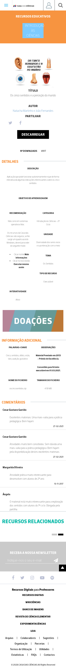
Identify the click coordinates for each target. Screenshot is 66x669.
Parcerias (43, 643)
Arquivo (12, 638)
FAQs (37, 655)
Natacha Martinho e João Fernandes (33, 110)
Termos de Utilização (24, 649)
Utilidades (47, 649)
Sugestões (52, 638)
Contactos (49, 655)
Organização (24, 643)
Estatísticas (21, 655)
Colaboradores (32, 638)
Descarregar (33, 134)
